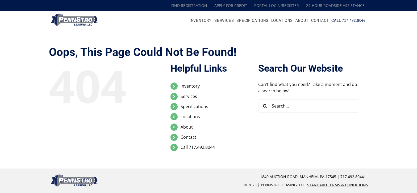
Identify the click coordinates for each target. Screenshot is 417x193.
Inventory (190, 86)
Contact (188, 137)
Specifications (194, 106)
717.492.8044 (352, 176)
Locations (190, 117)
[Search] (265, 106)
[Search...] (308, 106)
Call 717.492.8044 (198, 147)
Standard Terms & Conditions (337, 184)
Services (189, 96)
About (187, 127)
